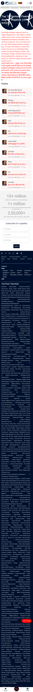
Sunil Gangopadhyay (22, 550)
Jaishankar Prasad (13, 573)
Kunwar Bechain (13, 660)
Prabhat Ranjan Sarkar (14, 552)
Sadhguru (7, 681)
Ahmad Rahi (21, 520)
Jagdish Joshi (20, 590)
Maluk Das (16, 480)
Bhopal (5, 275)
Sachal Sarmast (20, 523)
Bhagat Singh (10, 658)
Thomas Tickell (20, 533)
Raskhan (7, 495)
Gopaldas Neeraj (11, 636)
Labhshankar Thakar (17, 594)
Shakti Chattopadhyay (18, 569)
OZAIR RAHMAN (13, 582)
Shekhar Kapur (14, 407)
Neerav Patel (10, 588)
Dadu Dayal (9, 480)
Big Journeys (14, 7)
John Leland (12, 539)
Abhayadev (8, 404)
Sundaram (8, 628)
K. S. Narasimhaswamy (20, 316)
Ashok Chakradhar (11, 491)
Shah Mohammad (11, 527)
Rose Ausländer (11, 489)
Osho (26, 510)
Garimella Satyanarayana (13, 358)
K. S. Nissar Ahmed (19, 322)
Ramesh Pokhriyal (20, 320)
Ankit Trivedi (13, 596)
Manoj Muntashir (11, 674)
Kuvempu (15, 318)
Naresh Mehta (20, 495)
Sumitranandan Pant (20, 463)
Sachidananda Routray (20, 482)
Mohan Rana (9, 423)
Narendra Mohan (13, 299)
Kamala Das (22, 440)
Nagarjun (8, 400)
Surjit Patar (10, 516)
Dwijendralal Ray (21, 548)
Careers (22, 259)
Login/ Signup (26, 621)
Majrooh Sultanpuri (11, 457)
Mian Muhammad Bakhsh (18, 531)
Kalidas (24, 379)
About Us (4, 256)
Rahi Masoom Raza (19, 655)
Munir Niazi (21, 514)
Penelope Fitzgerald (12, 525)
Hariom (9, 679)
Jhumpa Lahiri (9, 373)
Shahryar (20, 436)
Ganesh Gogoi (23, 310)
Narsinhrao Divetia (15, 643)
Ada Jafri (8, 436)
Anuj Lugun (20, 385)
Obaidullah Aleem (17, 470)
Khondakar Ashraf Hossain (14, 415)
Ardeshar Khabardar (15, 639)
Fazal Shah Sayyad (12, 518)
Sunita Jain (13, 362)
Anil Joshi (15, 626)
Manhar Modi (18, 588)
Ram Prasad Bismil (19, 423)
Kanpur (5, 277)
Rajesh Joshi (21, 343)
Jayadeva (8, 314)
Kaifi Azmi (14, 679)
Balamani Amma (16, 335)
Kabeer (25, 662)
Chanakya (11, 476)
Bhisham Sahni (6, 286)
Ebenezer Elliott (21, 658)
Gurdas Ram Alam (19, 510)
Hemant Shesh (22, 438)
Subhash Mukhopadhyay (17, 546)
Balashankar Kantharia (12, 647)
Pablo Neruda (22, 537)
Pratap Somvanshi (17, 664)
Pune (11, 270)
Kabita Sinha (8, 544)
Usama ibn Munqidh (17, 392)
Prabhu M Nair (9, 499)
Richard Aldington (16, 379)
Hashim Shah (9, 523)
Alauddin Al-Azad (16, 396)
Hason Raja (13, 565)
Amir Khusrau (22, 318)
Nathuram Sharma (14, 455)
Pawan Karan (18, 413)
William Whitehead (17, 577)
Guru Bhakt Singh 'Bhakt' (13, 288)
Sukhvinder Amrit (9, 512)
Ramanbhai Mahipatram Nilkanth (15, 613)
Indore (26, 272)
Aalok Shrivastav (11, 461)
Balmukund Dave (20, 624)
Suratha (17, 364)
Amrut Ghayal (14, 598)
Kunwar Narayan (20, 499)
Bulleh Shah (9, 533)
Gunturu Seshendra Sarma (17, 442)
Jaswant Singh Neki (19, 508)
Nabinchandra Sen (12, 567)
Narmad (8, 624)
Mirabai (7, 485)
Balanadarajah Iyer (10, 434)
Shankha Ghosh (18, 544)
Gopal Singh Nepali (13, 426)
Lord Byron (7, 537)
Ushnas (13, 624)
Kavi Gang (22, 480)
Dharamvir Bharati (25, 7)
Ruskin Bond (11, 468)
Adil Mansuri (14, 601)
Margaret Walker (9, 381)
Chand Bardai (13, 485)
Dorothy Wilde (18, 371)
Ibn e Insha (10, 463)
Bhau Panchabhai (14, 356)
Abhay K (7, 556)
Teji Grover (22, 426)
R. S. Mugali (12, 352)
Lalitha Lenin (11, 348)
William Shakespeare (14, 662)
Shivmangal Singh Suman (12, 291)
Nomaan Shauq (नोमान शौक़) (18, 681)
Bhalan (7, 596)
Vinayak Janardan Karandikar (15, 366)
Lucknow (12, 272)
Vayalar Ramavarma (17, 326)
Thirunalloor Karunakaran (14, 388)
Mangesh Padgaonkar (17, 331)
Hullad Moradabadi (10, 445)
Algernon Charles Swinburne (16, 645)
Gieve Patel (10, 295)
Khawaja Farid (23, 527)
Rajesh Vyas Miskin (13, 592)
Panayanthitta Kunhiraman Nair (14, 451)
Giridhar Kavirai (9, 482)
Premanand (8, 632)
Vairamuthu (11, 364)
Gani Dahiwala (21, 596)
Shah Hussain (22, 529)
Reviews (15, 259)
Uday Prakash (14, 487)
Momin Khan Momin (16, 390)
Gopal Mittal (7, 297)
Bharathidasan (13, 345)
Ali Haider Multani (14, 506)
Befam (8, 609)
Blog (8, 259)
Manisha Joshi (23, 601)
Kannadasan (7, 343)
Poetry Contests (5, 7)
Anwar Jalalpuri (10, 383)
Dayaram (8, 634)
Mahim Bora (20, 383)
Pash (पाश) (21, 679)
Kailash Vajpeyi (15, 428)
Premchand (22, 539)
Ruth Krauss (16, 377)
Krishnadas (8, 470)
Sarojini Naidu (10, 398)
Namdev (6, 396)
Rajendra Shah (18, 634)
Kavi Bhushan (21, 491)
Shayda (23, 592)
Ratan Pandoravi (19, 286)
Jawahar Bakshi (10, 590)
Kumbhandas (21, 474)
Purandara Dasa (9, 316)
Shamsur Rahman (15, 542)
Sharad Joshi (21, 461)
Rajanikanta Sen (9, 320)
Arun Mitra (18, 561)
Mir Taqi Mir (14, 436)
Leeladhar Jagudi (11, 440)
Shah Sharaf (11, 520)
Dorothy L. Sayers (14, 419)
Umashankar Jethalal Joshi (15, 641)
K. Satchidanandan (21, 447)
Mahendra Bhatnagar (14, 402)
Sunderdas (11, 478)
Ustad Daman (21, 512)
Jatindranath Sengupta (18, 556)
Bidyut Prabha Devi (11, 369)
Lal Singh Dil (9, 510)
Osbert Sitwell (19, 501)
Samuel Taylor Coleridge (14, 324)
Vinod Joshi (24, 598)
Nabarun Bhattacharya (17, 297)
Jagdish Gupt (21, 459)
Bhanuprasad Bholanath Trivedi (14, 605)
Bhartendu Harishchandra (17, 497)
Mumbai (19, 270)
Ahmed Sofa (9, 307)
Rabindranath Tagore (15, 584)
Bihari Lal (13, 495)
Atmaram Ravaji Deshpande (17, 360)
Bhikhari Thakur (10, 459)
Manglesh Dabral (20, 478)
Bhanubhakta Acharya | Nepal (18, 670)
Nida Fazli (10, 508)
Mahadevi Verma (21, 653)
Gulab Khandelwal (21, 430)
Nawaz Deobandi (10, 350)
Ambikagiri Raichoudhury (11, 310)
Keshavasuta (8, 354)
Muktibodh (9, 504)
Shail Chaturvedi (15, 449)
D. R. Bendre (8, 318)
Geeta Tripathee (16, 400)
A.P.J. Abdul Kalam (15, 617)
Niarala (14, 504)
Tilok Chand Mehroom (13, 293)
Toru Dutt (15, 537)
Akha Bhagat (16, 632)
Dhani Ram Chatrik (11, 529)
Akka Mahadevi (21, 314)
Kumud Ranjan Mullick (15, 563)
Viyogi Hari (21, 485)
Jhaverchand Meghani (17, 649)
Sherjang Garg (16, 333)
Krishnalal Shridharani (12, 630)
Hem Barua (9, 535)
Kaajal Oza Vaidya (14, 603)
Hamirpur (20, 275)
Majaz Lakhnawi (11, 466)
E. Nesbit (11, 501)
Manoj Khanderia (20, 615)
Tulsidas (13, 314)
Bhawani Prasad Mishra (17, 672)
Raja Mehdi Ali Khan (18, 305)
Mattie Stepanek (18, 409)
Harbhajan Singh (11, 514)
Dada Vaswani (22, 369)
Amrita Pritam (18, 535)
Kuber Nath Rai (21, 434)
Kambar (7, 326)
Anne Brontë (21, 445)
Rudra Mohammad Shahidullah (17, 411)
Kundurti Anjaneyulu (16, 329)
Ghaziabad (13, 275)
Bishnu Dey (21, 571)
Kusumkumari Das (9, 554)
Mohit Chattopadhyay (15, 586)
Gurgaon (5, 270)
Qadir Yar (22, 525)
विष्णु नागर (21, 468)
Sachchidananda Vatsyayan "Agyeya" (16, 666)
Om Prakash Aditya (10, 430)
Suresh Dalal (21, 626)
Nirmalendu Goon (10, 550)
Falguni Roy (18, 558)
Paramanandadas (12, 474)
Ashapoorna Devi (20, 554)
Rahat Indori (17, 373)
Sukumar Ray (8, 569)
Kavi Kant (22, 647)
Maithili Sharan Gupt (15, 575)
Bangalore (6, 272)
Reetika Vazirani (20, 350)
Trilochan (7, 333)
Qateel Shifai (25, 373)
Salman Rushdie (9, 413)
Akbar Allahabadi (20, 432)
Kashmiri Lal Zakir (20, 381)
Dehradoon (27, 275)
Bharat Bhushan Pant (17, 651)
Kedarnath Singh (10, 653)
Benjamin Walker (14, 301)
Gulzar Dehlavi (15, 421)
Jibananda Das (15, 579)
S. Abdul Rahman (18, 339)
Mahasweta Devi (19, 307)
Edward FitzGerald (12, 417)
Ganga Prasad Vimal (11, 438)
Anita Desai (16, 404)
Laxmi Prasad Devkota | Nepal (17, 668)
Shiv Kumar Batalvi (20, 516)
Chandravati (7, 561)
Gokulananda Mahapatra (18, 375)
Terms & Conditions (14, 256)
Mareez (8, 601)
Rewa (19, 272)
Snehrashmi (10, 611)
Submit (16, 246)
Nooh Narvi (19, 453)
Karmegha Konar (17, 337)
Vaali (13, 343)
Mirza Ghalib (9, 677)
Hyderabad (27, 270)
